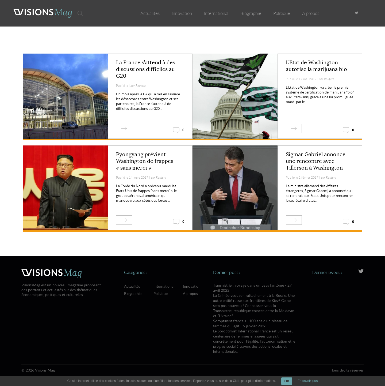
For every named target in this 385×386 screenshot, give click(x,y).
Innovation (182, 13)
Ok (286, 381)
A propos (310, 13)
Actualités (150, 13)
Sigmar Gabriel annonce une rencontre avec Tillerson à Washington (315, 161)
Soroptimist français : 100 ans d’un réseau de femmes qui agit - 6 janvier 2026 (254, 336)
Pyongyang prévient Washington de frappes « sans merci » (144, 161)
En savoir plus (308, 381)
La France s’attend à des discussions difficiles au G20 (145, 69)
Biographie (250, 13)
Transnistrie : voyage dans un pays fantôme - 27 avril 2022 (254, 300)
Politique (281, 13)
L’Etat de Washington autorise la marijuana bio (316, 66)
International (216, 13)
